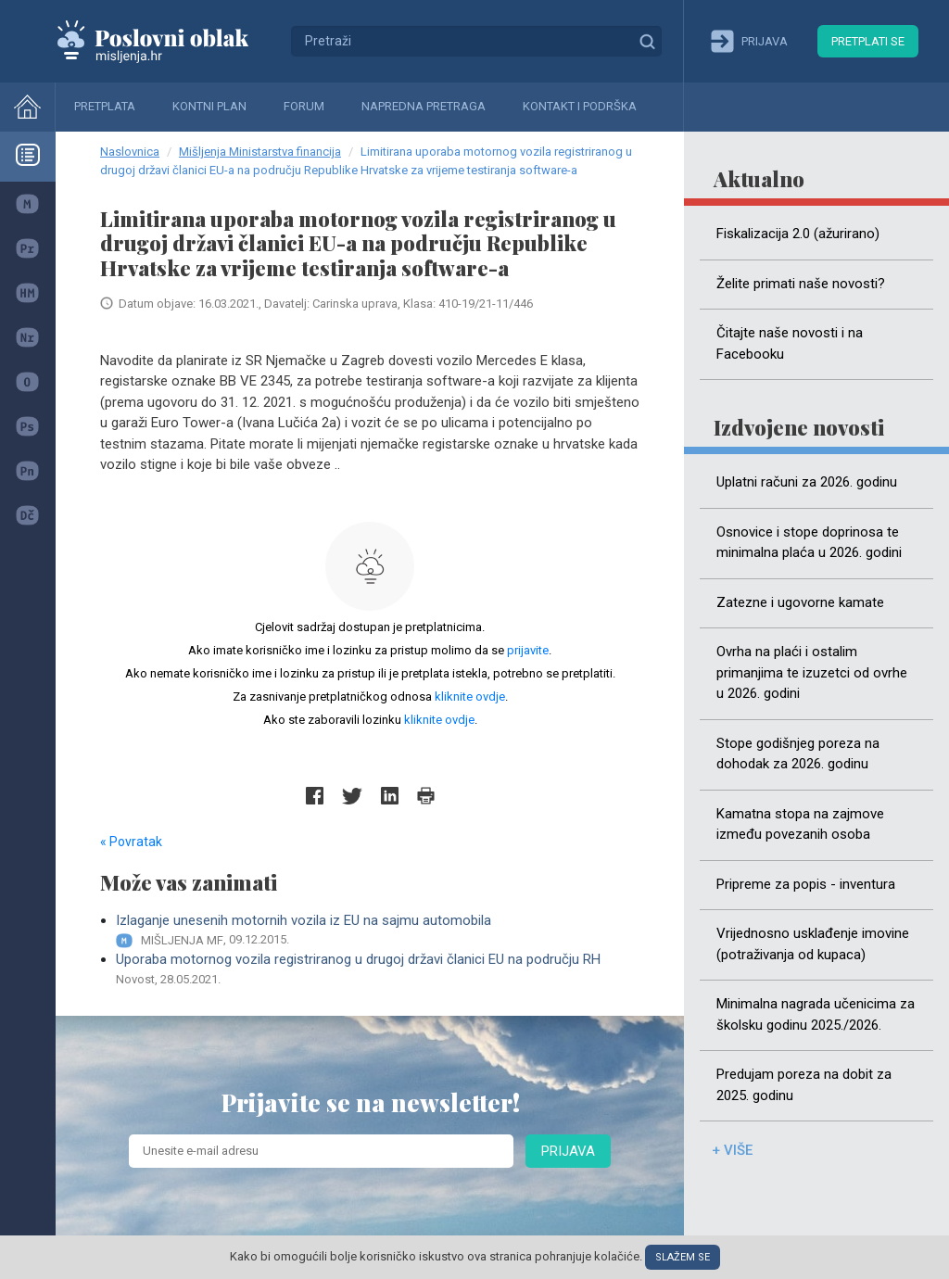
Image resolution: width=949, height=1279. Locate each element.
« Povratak (131, 841)
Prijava (568, 1151)
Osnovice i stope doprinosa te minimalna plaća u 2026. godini (809, 543)
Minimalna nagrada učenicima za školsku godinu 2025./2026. (815, 1014)
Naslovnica (129, 151)
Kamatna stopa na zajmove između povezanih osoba (800, 824)
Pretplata (104, 106)
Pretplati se (868, 41)
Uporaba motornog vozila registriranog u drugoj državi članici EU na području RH (377, 969)
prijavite (528, 650)
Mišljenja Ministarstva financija (260, 151)
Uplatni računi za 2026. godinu (806, 482)
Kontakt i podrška (580, 106)
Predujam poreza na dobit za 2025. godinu (804, 1085)
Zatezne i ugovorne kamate (800, 602)
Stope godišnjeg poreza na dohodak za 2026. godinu (797, 754)
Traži (647, 41)
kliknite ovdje (470, 696)
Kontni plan (209, 106)
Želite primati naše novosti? (800, 283)
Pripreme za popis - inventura (805, 884)
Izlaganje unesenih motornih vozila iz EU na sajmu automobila (377, 931)
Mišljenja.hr (167, 41)
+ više (732, 1150)
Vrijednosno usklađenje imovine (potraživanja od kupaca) (812, 944)
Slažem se (682, 1257)
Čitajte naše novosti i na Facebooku (789, 343)
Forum (304, 106)
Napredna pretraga (423, 106)
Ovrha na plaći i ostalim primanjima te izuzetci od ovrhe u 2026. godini (811, 672)
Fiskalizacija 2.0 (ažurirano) (797, 233)
